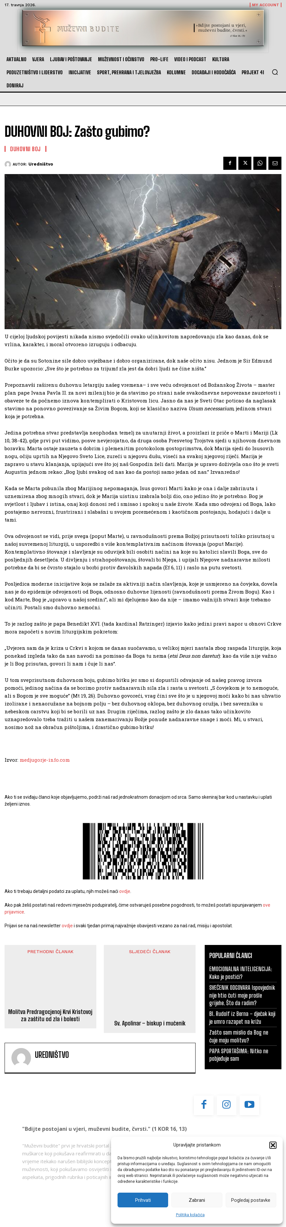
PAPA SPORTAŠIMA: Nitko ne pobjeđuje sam (238, 1054)
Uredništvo (40, 164)
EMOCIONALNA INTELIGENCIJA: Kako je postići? (240, 972)
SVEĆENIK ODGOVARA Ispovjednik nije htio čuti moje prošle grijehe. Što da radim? (242, 995)
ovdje (124, 891)
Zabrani (197, 1200)
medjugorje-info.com (45, 759)
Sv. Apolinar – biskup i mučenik (149, 972)
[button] (273, 1145)
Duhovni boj (25, 149)
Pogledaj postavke (250, 1200)
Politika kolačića (190, 1215)
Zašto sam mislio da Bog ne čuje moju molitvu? (238, 1036)
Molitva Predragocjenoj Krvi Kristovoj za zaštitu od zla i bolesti (50, 1014)
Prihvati (143, 1200)
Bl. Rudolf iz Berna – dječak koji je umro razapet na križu (242, 1017)
